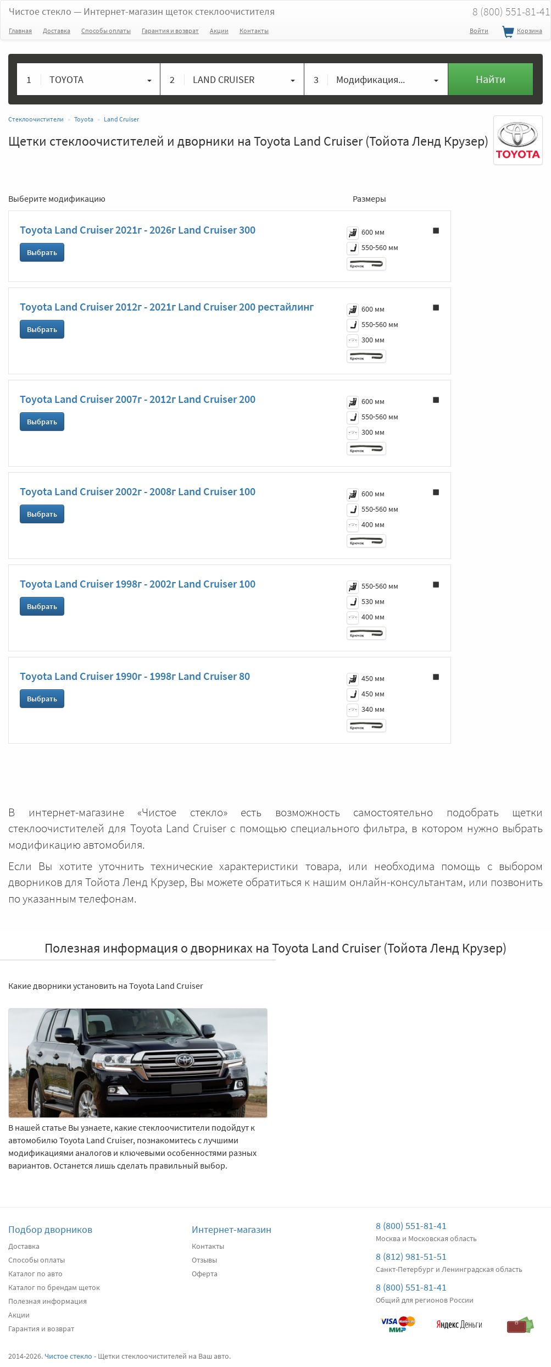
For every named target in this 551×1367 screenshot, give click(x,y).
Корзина (520, 32)
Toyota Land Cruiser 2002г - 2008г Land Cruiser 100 (137, 491)
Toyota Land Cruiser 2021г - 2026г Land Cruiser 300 (137, 229)
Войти (479, 30)
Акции (219, 30)
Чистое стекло (142, 11)
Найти (490, 79)
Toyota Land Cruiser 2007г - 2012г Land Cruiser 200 (137, 399)
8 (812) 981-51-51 (411, 1256)
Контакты (254, 30)
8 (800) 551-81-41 (411, 1225)
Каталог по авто (35, 1274)
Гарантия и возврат (170, 30)
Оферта (205, 1274)
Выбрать (42, 252)
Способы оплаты (106, 30)
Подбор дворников (50, 1229)
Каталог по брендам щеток (54, 1287)
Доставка (56, 30)
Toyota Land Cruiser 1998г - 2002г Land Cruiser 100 (137, 583)
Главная (20, 30)
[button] (88, 79)
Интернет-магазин (231, 1229)
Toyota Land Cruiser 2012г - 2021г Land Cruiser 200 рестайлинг (167, 306)
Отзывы (204, 1260)
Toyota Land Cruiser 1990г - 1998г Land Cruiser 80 (135, 676)
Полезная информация (47, 1301)
